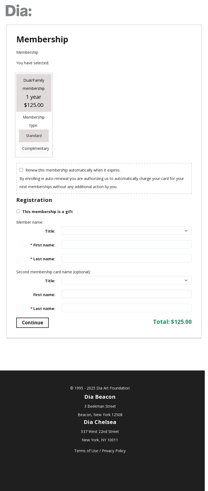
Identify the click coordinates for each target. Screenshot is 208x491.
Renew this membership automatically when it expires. (73, 170)
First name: (44, 245)
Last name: (44, 258)
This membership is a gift (47, 211)
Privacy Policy (114, 450)
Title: (50, 231)
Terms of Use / (88, 450)
